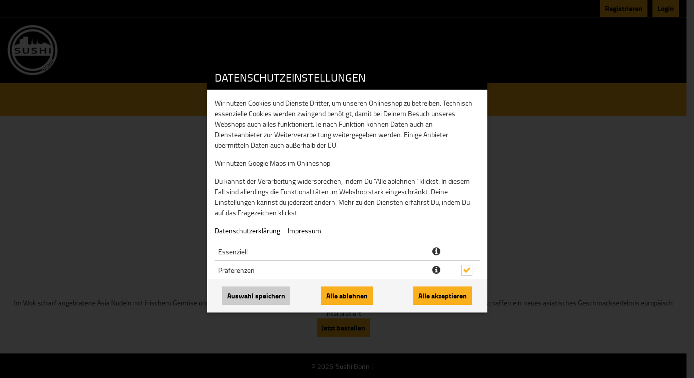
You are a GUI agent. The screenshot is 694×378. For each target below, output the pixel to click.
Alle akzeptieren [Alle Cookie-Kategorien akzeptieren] (442, 295)
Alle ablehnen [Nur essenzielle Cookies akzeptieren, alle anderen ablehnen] (347, 295)
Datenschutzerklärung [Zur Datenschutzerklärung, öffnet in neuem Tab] (247, 230)
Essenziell (233, 251)
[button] (436, 251)
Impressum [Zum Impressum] (304, 230)
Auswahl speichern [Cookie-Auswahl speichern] (256, 295)
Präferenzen (236, 270)
